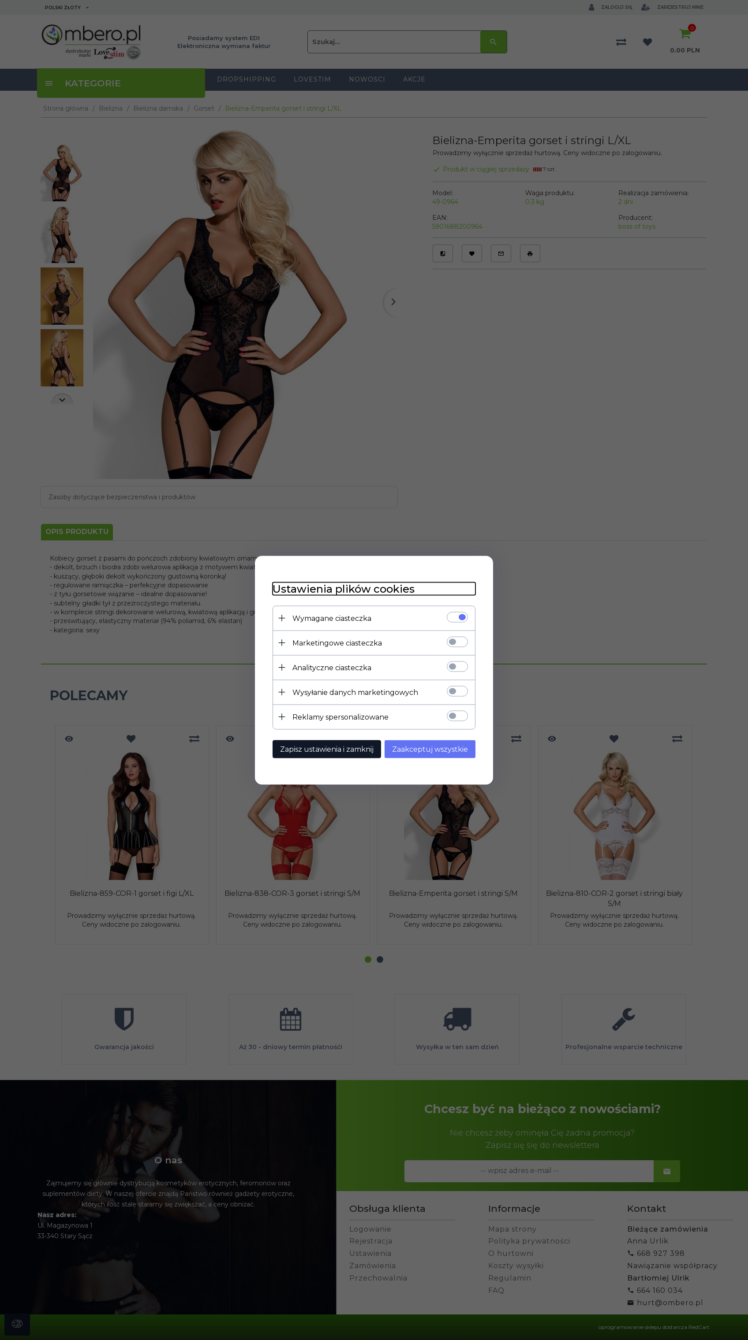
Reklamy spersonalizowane (340, 717)
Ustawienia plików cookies (344, 588)
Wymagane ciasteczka (331, 618)
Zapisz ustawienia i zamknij (327, 749)
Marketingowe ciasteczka (337, 642)
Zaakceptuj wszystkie (430, 749)
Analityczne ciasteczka (331, 667)
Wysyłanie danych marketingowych (355, 692)
